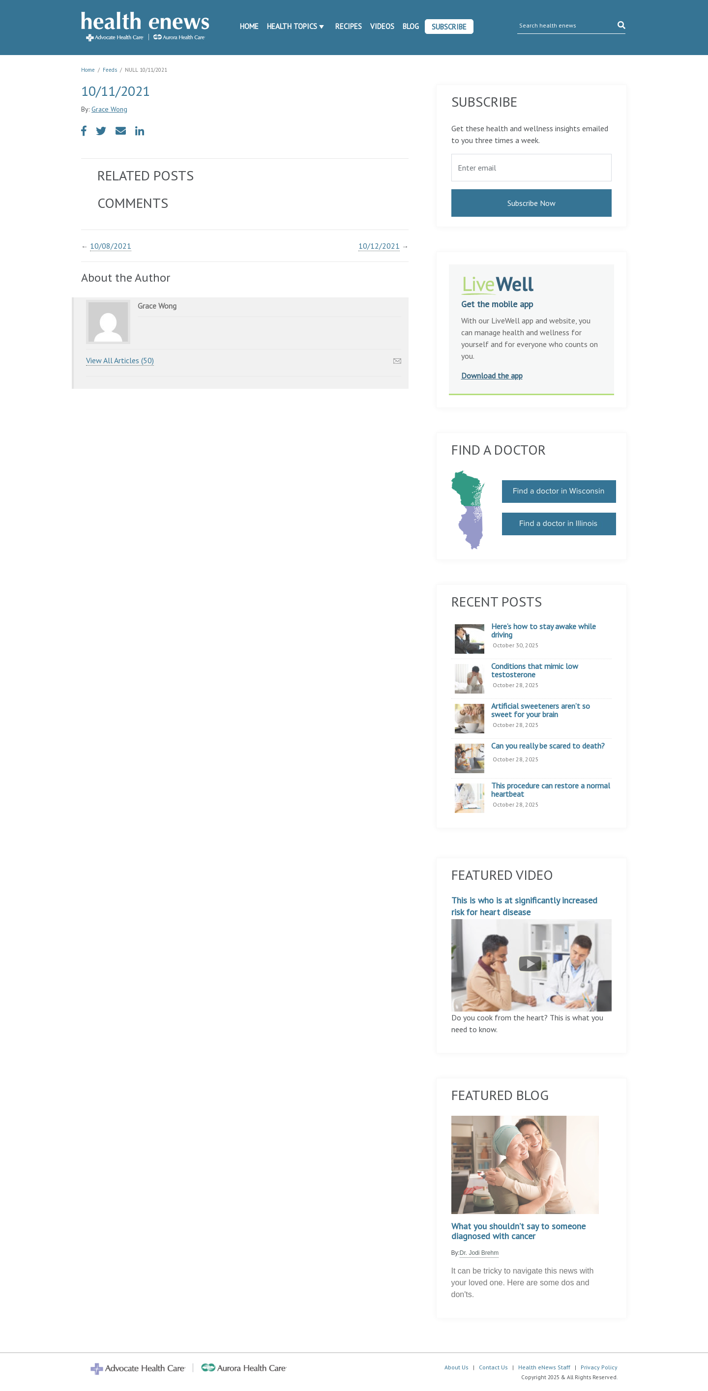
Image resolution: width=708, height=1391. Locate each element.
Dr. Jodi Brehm (479, 1252)
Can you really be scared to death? (548, 746)
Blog (411, 26)
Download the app (492, 375)
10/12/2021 (379, 246)
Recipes (348, 26)
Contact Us (493, 1367)
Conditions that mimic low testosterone (534, 670)
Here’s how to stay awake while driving (543, 630)
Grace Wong (109, 109)
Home (249, 26)
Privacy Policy (599, 1367)
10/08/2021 (110, 246)
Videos (382, 26)
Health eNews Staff (544, 1367)
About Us (456, 1367)
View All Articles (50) (120, 360)
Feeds (110, 69)
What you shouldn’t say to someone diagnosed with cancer (518, 1231)
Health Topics (292, 26)
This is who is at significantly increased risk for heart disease (531, 953)
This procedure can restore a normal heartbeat (550, 790)
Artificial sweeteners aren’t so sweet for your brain (540, 710)
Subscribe (449, 26)
